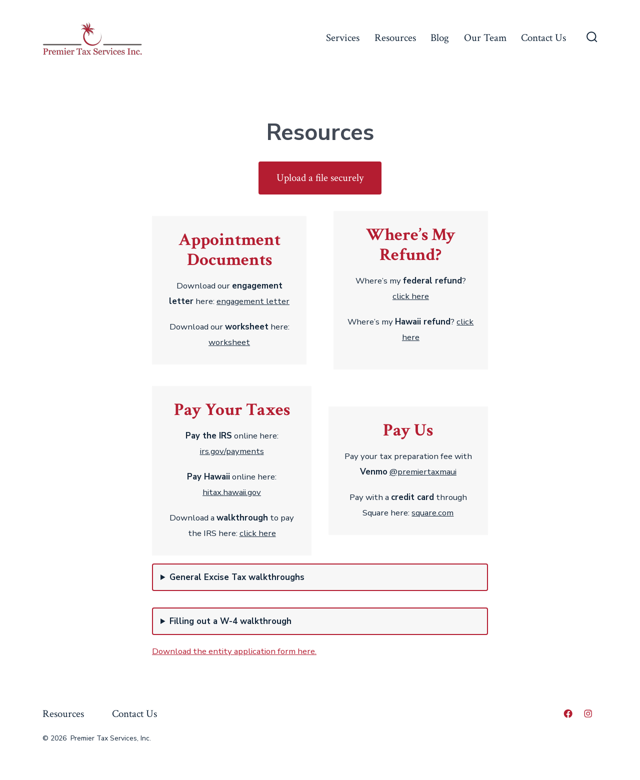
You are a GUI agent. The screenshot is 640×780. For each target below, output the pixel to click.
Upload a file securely (320, 177)
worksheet (229, 342)
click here (410, 296)
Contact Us (543, 37)
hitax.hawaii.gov (231, 492)
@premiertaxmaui (423, 472)
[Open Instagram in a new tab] (588, 713)
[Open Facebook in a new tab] (568, 713)
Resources (395, 37)
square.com (433, 512)
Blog (439, 37)
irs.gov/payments (232, 451)
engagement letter (253, 301)
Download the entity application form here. (234, 651)
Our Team (485, 37)
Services (343, 37)
